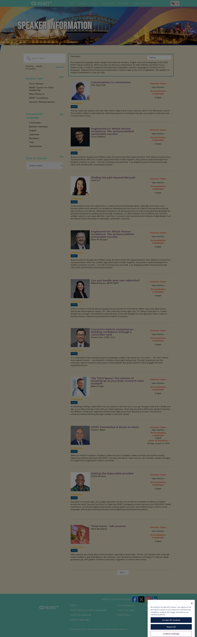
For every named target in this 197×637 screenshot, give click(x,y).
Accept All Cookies (171, 630)
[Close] (192, 613)
